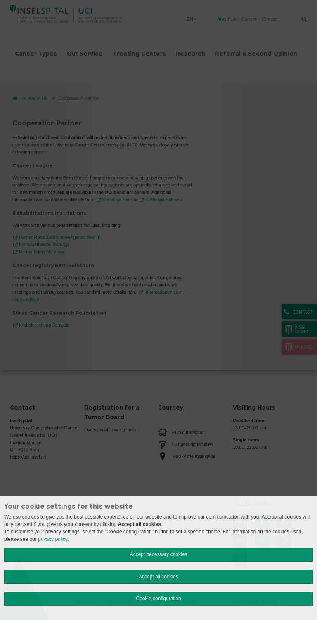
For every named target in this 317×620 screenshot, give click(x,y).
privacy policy (52, 539)
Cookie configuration (158, 598)
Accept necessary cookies (158, 554)
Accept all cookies (158, 577)
